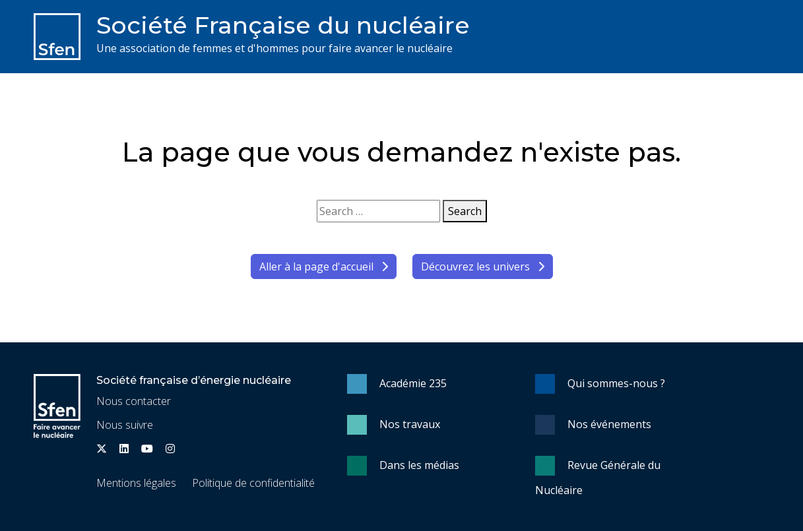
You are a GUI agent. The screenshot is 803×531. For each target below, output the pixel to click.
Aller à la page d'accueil (323, 266)
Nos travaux (409, 424)
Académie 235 (413, 383)
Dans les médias (419, 465)
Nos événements (609, 424)
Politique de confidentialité (253, 483)
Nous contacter (133, 401)
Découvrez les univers (482, 266)
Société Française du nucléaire (283, 25)
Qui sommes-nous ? (616, 383)
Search (465, 211)
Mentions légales (136, 483)
